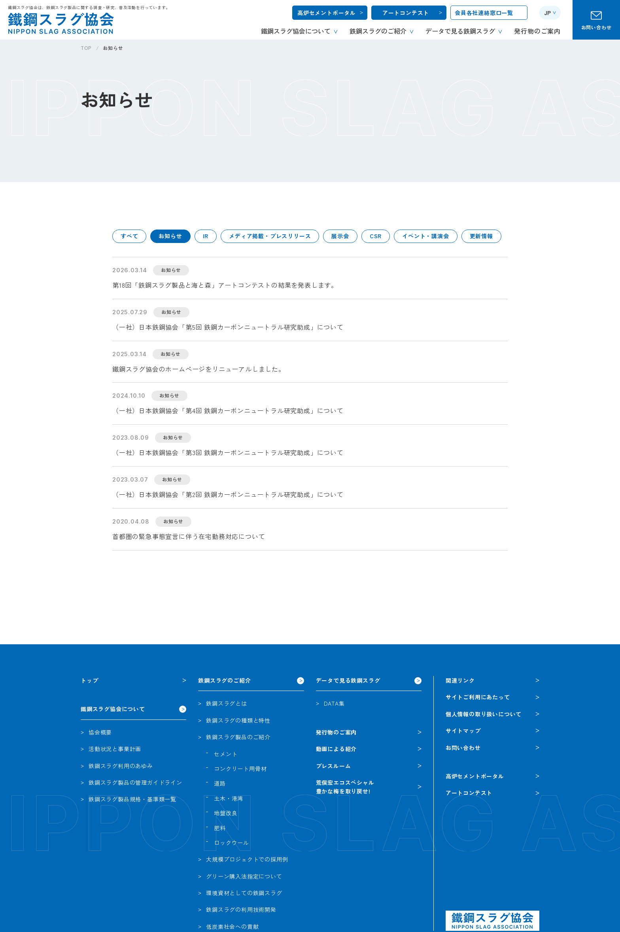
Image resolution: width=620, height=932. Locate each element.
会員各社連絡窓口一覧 (484, 13)
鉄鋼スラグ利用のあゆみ (121, 766)
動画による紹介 (336, 749)
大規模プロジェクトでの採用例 (247, 859)
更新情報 (481, 236)
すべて (129, 236)
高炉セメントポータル (326, 13)
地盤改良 (225, 813)
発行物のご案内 (336, 732)
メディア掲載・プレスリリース (270, 236)
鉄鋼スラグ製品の (135, 782)
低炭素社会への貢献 (232, 926)
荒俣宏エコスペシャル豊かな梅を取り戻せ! (345, 786)
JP (547, 13)
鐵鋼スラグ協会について (113, 709)
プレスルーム (333, 766)
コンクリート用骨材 (240, 769)
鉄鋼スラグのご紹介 (224, 680)
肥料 (220, 828)
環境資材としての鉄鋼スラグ (244, 893)
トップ (89, 680)
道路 (220, 783)
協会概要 (100, 732)
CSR (376, 236)
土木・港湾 (228, 798)
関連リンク (460, 680)
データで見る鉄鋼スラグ (348, 680)
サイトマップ (463, 731)
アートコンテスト (405, 13)
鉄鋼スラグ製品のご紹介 (238, 737)
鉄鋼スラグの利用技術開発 (241, 909)
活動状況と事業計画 (115, 749)
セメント (225, 754)
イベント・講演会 (425, 236)
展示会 (340, 236)
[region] (350, 51)
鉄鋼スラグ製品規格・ (132, 799)
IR (206, 236)
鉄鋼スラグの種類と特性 (238, 720)
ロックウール (231, 843)
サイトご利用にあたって (478, 697)
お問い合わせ (596, 27)
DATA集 (334, 703)
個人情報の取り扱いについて (484, 714)
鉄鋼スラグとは (226, 703)
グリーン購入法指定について (244, 876)
